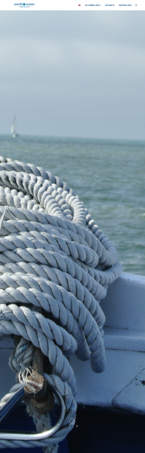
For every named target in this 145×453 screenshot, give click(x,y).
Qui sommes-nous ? (93, 5)
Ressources (110, 5)
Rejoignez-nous (125, 5)
